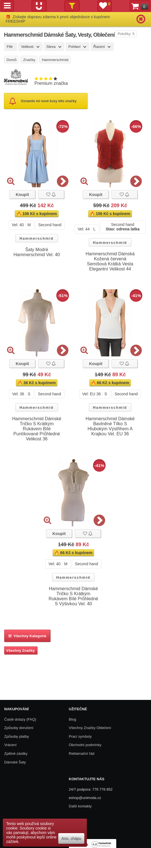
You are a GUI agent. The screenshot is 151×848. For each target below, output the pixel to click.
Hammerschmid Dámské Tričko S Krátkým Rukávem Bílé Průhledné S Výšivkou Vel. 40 (73, 596)
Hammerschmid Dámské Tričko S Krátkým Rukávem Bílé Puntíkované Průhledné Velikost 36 (36, 428)
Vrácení (10, 745)
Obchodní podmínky (85, 745)
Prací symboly (80, 736)
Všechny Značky (20, 650)
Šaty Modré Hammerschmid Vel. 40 (36, 252)
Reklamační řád (81, 753)
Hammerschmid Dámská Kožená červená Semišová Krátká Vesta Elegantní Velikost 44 (109, 261)
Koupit (22, 194)
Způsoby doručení (18, 728)
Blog (72, 719)
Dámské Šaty (15, 762)
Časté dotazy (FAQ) (20, 719)
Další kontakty (80, 806)
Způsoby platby (16, 736)
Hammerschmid (37, 238)
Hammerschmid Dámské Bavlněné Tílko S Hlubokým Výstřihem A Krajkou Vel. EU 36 (109, 426)
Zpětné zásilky (15, 753)
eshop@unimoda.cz (85, 798)
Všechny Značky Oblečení (90, 728)
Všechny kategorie (27, 636)
